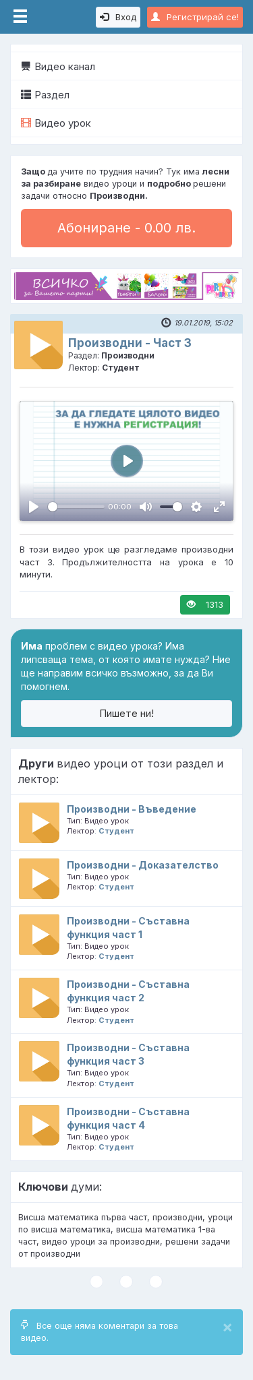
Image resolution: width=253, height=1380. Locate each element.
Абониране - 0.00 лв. (126, 228)
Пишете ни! (126, 713)
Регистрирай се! (195, 16)
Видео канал (58, 66)
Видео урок (56, 123)
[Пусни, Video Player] (34, 507)
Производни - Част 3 (130, 343)
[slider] (76, 506)
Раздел (45, 94)
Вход (118, 16)
